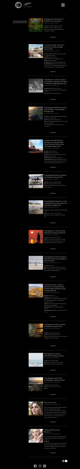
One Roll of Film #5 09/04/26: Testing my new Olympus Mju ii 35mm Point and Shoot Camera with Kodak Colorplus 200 (54, 143)
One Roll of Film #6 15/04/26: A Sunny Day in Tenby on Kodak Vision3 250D (54, 47)
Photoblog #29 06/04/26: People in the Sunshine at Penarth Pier (55, 176)
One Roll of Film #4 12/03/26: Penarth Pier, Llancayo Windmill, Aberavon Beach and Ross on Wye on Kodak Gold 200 (55, 287)
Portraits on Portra (50, 402)
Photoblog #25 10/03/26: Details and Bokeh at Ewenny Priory (54, 325)
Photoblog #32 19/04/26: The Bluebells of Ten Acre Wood (53, 20)
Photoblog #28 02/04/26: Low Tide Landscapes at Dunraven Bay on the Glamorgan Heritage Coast (55, 203)
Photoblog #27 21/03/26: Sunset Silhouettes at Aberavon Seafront (54, 231)
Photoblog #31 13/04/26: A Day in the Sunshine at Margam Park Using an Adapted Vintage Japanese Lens (55, 81)
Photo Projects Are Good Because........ (52, 430)
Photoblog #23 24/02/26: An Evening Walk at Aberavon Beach (54, 379)
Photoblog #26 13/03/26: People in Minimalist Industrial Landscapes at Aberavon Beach (55, 258)
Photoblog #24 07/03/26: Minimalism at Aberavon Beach (54, 354)
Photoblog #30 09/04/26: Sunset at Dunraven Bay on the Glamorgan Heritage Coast (55, 109)
